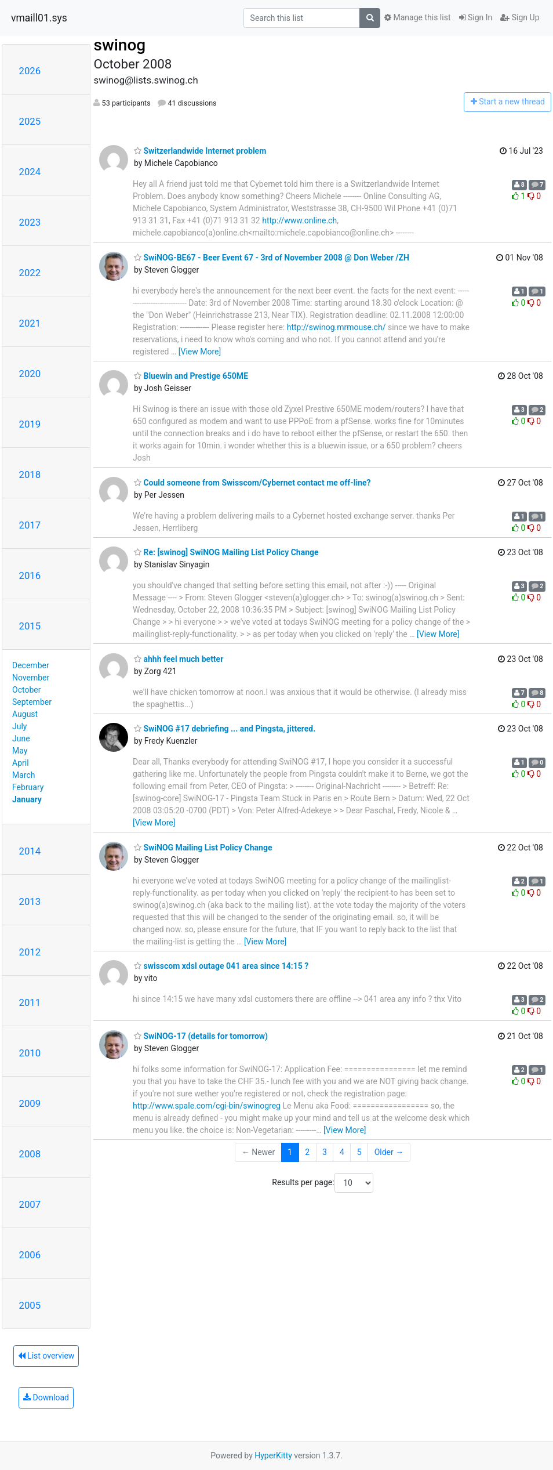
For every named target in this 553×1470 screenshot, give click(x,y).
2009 (30, 1103)
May (19, 750)
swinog (119, 45)
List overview (46, 1355)
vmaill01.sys (39, 18)
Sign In (476, 17)
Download (46, 1397)
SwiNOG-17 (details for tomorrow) (201, 1036)
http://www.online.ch (299, 220)
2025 (30, 121)
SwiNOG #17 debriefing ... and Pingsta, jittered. (224, 728)
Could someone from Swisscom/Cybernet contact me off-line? (252, 482)
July (19, 726)
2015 (30, 626)
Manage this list (417, 17)
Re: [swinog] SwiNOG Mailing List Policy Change (226, 552)
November (30, 677)
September (32, 702)
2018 (30, 474)
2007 (30, 1204)
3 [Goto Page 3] (324, 1152)
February (27, 787)
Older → (389, 1152)
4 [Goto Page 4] (342, 1152)
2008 (30, 1154)
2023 (30, 222)
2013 (30, 901)
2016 (30, 575)
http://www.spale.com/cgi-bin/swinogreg (207, 1105)
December (30, 665)
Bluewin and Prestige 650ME (191, 376)
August (25, 714)
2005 (30, 1305)
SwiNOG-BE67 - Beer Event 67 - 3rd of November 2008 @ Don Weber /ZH (271, 257)
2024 (30, 172)
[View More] (200, 351)
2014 (30, 851)
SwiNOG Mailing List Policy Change (203, 847)
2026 (30, 71)
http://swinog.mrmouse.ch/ (336, 327)
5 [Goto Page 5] (359, 1152)
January (27, 799)
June (21, 738)
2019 (30, 424)
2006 (30, 1255)
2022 (30, 272)
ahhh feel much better (178, 659)
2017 (30, 525)
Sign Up (519, 17)
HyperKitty (273, 1455)
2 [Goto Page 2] (307, 1152)
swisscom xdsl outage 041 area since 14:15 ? (221, 966)
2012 (30, 952)
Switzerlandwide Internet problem (200, 150)
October (26, 689)
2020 (30, 373)
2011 (30, 1002)
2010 (30, 1053)
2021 (30, 323)
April (20, 762)
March (23, 775)
